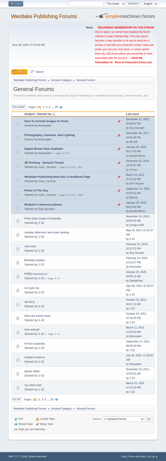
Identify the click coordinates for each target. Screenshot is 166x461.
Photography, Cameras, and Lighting (49, 135)
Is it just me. (32, 288)
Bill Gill (133, 141)
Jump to (97, 419)
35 (56, 107)
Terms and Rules (137, 456)
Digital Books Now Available (43, 148)
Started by (46, 114)
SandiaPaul (136, 280)
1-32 (41, 222)
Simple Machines (38, 456)
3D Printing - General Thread (44, 162)
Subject (29, 114)
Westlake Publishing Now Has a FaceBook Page (57, 176)
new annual (31, 329)
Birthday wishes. (34, 260)
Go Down (18, 107)
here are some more (37, 315)
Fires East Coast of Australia (42, 218)
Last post (132, 114)
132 (80, 195)
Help (123, 456)
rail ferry (29, 301)
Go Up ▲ (153, 456)
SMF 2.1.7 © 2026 (17, 456)
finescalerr (45, 125)
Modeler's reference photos (43, 204)
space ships (32, 371)
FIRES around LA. (36, 273)
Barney (133, 197)
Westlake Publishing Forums (44, 16)
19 (79, 167)
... (53, 107)
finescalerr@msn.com (138, 62)
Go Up (16, 399)
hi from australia (34, 343)
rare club (30, 246)
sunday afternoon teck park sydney (46, 232)
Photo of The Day (36, 190)
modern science (34, 357)
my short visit (32, 385)
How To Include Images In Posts (46, 121)
